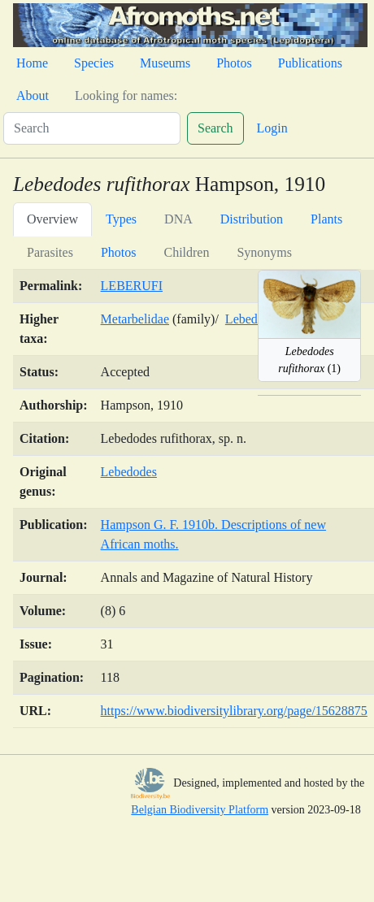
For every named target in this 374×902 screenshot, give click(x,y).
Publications (310, 63)
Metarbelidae (135, 319)
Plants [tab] (326, 219)
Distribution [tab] (251, 219)
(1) (309, 360)
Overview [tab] (52, 219)
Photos (234, 63)
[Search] (91, 128)
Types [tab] (121, 219)
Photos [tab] (119, 252)
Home (32, 63)
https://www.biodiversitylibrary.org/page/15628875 (234, 711)
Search (215, 128)
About (32, 95)
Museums (165, 63)
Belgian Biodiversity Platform (199, 810)
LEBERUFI (132, 286)
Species (94, 63)
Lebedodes (129, 472)
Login (272, 128)
